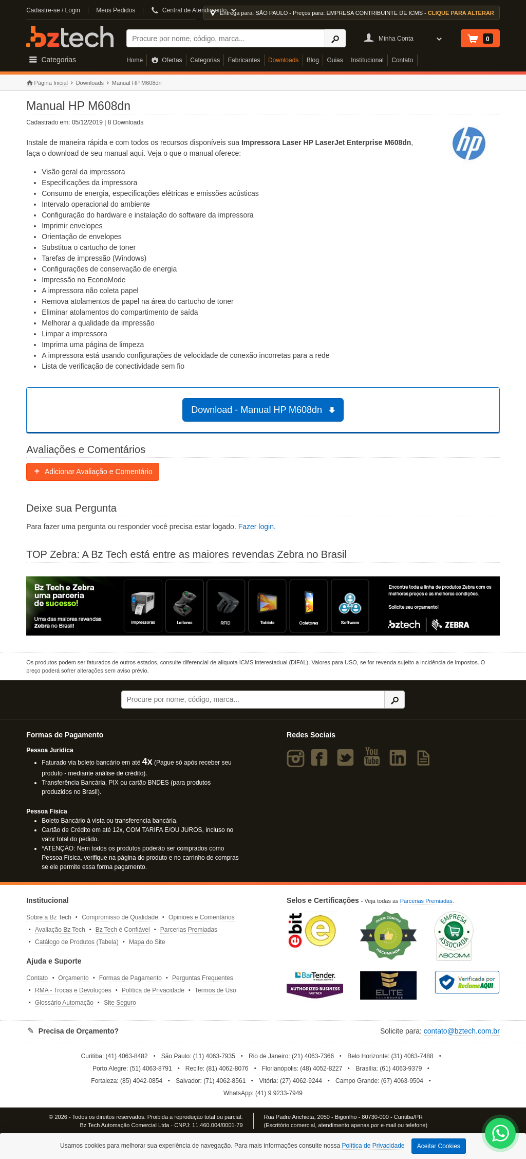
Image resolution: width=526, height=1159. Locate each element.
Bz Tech (70, 36)
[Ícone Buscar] (335, 38)
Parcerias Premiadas (188, 929)
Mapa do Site (147, 942)
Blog (313, 60)
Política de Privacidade (153, 990)
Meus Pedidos (115, 10)
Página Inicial (47, 83)
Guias (335, 60)
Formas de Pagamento (130, 978)
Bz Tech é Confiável (123, 929)
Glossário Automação (64, 1002)
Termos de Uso (215, 990)
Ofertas (166, 60)
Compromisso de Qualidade (120, 917)
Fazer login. (257, 526)
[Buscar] (225, 38)
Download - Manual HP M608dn (264, 410)
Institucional (367, 60)
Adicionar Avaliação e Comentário (93, 471)
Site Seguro (120, 1002)
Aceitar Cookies (438, 1146)
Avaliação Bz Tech (60, 929)
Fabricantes (244, 60)
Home (134, 60)
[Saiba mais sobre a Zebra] (263, 606)
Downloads (283, 60)
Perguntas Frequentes (202, 978)
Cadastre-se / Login (53, 10)
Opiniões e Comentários (201, 917)
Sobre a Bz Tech (48, 917)
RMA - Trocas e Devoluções (73, 990)
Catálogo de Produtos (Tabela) (77, 942)
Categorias (205, 60)
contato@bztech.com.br (462, 1031)
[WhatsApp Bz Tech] (500, 1134)
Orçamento (73, 978)
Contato (402, 60)
